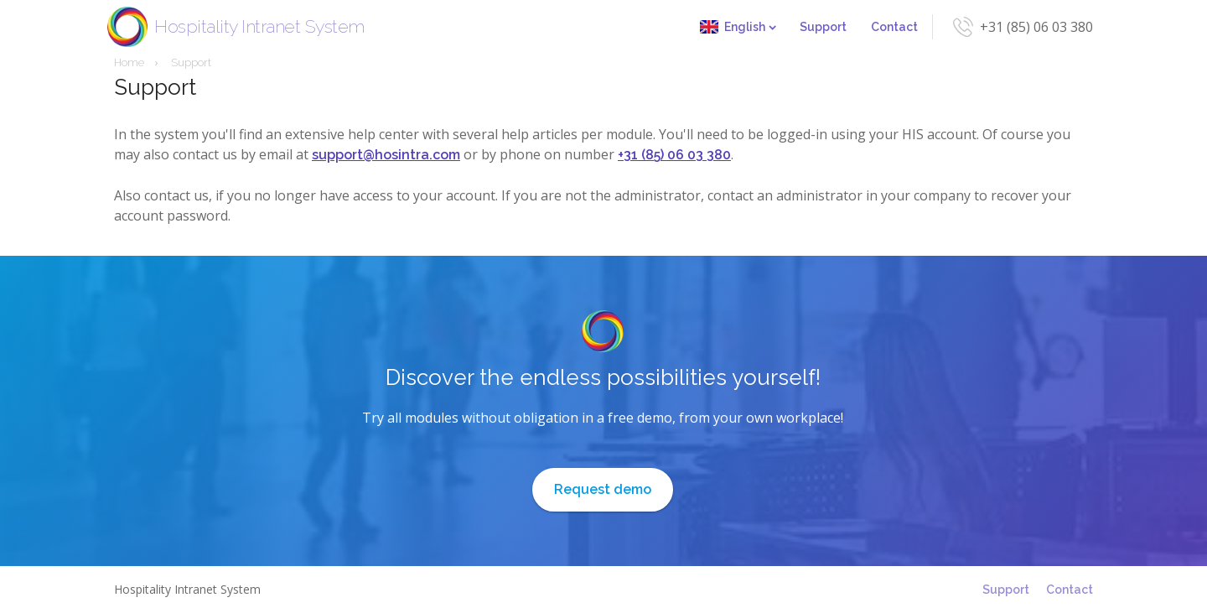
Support (823, 27)
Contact (894, 27)
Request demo (602, 489)
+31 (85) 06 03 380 (1036, 27)
